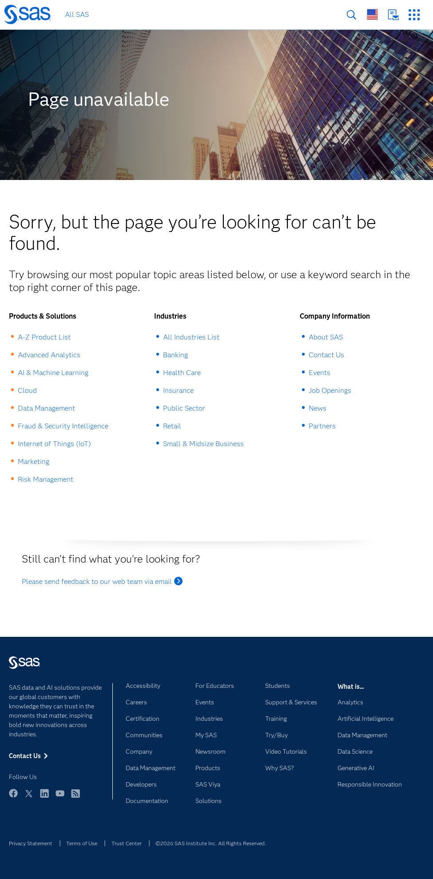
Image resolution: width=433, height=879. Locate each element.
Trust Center (126, 843)
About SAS (326, 337)
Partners (322, 426)
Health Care (182, 372)
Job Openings (330, 390)
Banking (175, 355)
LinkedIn (44, 797)
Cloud (27, 390)
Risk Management (45, 479)
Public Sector (184, 408)
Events (319, 372)
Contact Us (393, 14)
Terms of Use (81, 843)
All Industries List (191, 337)
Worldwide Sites (372, 14)
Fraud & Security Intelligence (63, 426)
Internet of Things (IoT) (54, 444)
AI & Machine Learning (53, 372)
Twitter (28, 797)
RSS (75, 797)
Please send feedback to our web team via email (97, 581)
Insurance (178, 390)
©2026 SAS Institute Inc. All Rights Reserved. (210, 843)
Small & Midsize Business (203, 444)
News (317, 408)
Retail (172, 426)
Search (351, 14)
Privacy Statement (30, 843)
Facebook (13, 797)
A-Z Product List (44, 337)
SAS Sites (414, 14)
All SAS (77, 14)
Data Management (46, 408)
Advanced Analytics (49, 355)
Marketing (33, 461)
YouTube (60, 797)
